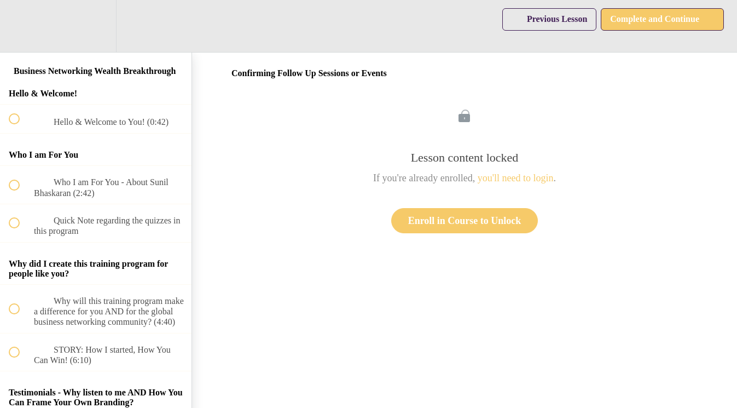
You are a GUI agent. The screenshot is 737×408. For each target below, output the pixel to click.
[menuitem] (96, 26)
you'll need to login (516, 178)
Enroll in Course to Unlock (464, 220)
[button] (20, 26)
